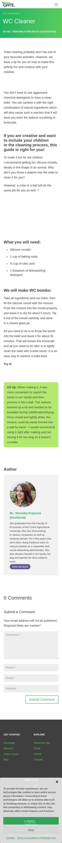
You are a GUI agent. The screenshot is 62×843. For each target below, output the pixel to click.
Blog (6, 759)
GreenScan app (42, 743)
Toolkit (37, 748)
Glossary (38, 759)
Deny (31, 830)
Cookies (10, 837)
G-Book (37, 754)
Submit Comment (42, 699)
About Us (8, 748)
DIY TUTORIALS (11, 13)
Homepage (9, 743)
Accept (31, 820)
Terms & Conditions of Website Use (36, 837)
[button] (57, 781)
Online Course (11, 754)
